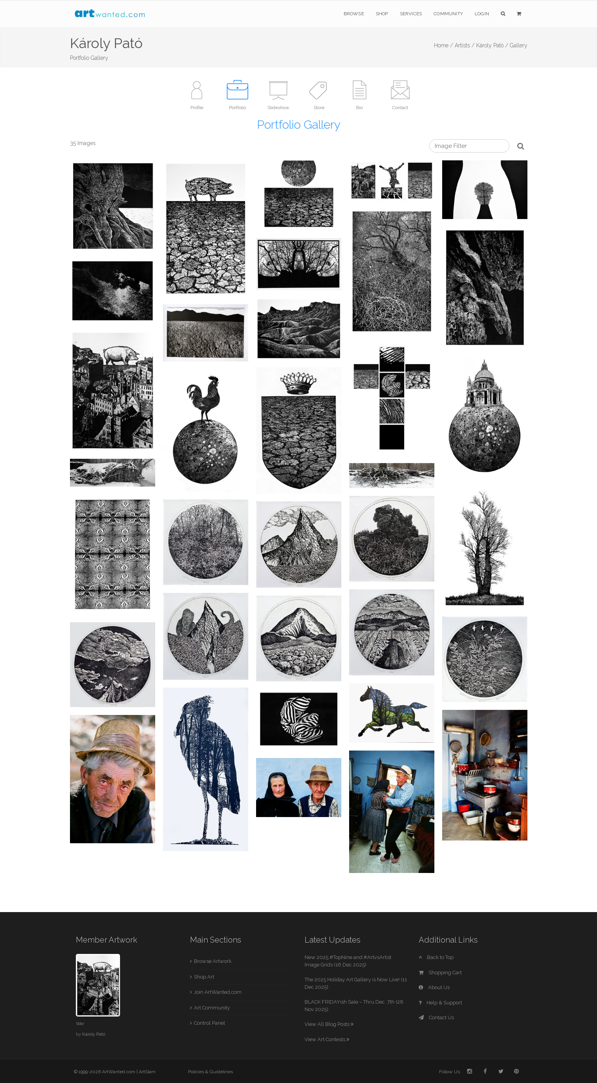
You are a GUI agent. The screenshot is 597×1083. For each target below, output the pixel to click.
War (80, 1023)
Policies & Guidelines (210, 1071)
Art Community (212, 1008)
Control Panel (209, 1023)
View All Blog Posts (329, 1024)
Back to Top (436, 957)
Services (411, 13)
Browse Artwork (212, 961)
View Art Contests (327, 1039)
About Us (434, 987)
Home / (443, 45)
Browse (354, 13)
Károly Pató (93, 1034)
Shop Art (204, 977)
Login (482, 13)
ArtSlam (147, 1071)
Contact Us (436, 1017)
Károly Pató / (492, 45)
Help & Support (440, 1003)
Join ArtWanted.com (218, 992)
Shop (382, 13)
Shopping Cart (440, 972)
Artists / (465, 45)
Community (448, 13)
